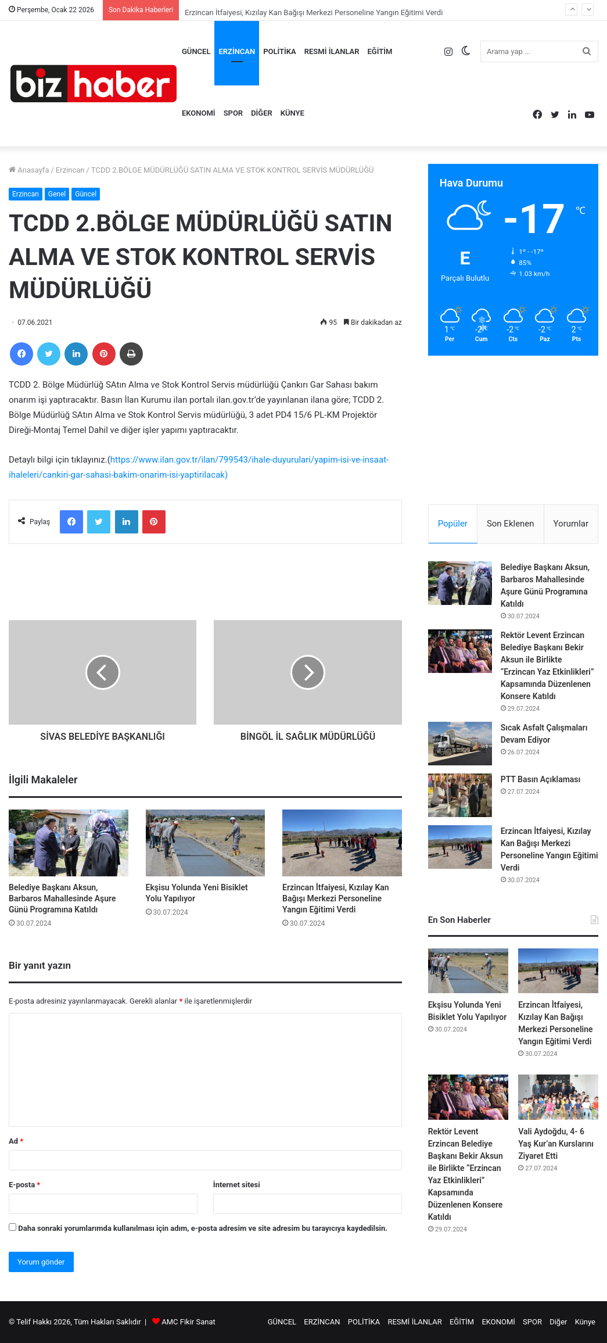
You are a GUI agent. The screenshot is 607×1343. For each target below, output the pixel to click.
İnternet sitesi (236, 1184)
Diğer (261, 113)
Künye (292, 113)
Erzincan (70, 170)
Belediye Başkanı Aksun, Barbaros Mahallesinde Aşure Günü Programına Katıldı (62, 898)
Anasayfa (29, 170)
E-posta (24, 1184)
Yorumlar (571, 523)
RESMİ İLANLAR (332, 51)
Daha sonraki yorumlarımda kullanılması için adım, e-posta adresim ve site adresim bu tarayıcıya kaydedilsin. (202, 1228)
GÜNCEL (196, 51)
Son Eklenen (510, 523)
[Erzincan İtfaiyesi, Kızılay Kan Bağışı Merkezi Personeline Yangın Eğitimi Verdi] (342, 843)
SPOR (233, 113)
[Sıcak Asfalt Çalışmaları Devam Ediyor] (460, 743)
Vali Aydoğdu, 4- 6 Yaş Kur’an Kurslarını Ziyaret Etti (556, 1144)
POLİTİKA (279, 51)
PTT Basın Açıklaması (541, 779)
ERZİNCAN (236, 51)
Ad (16, 1141)
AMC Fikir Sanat (188, 1321)
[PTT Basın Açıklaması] (460, 795)
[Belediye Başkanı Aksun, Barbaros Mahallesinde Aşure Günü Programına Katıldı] (68, 843)
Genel (57, 194)
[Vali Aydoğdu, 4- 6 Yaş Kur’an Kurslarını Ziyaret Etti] (558, 1097)
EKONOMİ (198, 113)
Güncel (85, 194)
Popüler (453, 523)
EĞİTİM (380, 51)
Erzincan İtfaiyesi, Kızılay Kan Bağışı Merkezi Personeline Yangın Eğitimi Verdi (335, 898)
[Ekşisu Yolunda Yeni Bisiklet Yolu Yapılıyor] (205, 843)
